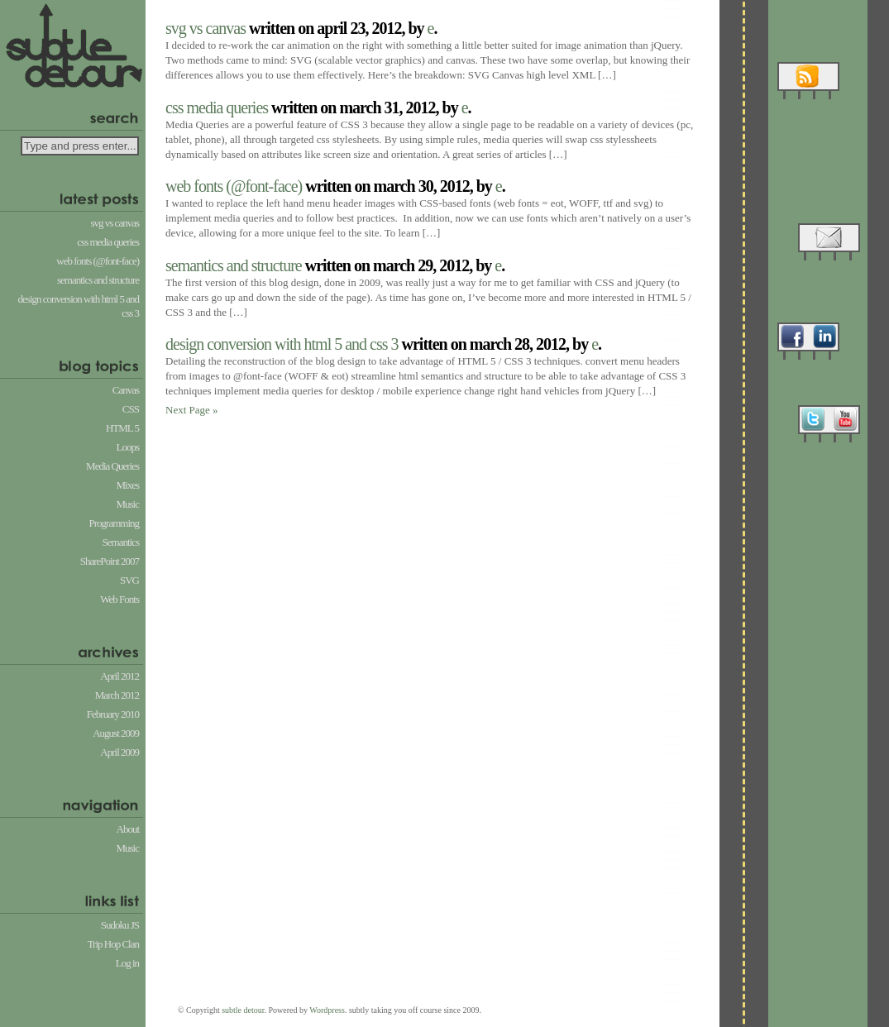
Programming (114, 523)
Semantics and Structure (98, 280)
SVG (129, 580)
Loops (128, 447)
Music (128, 504)
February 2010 (113, 714)
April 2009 (119, 752)
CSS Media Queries (108, 242)
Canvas (125, 390)
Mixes (128, 485)
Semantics (121, 542)
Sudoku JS (120, 925)
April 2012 (119, 676)
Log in (127, 963)
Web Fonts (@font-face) (97, 261)
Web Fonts (119, 599)
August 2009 (116, 733)
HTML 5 (122, 428)
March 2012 (117, 695)
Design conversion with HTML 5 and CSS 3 (78, 306)
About (128, 829)
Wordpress (327, 1010)
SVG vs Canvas (115, 223)
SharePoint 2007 (109, 561)
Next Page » (191, 410)
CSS (130, 409)
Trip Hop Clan (113, 944)
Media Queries (112, 466)
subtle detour (243, 1010)
